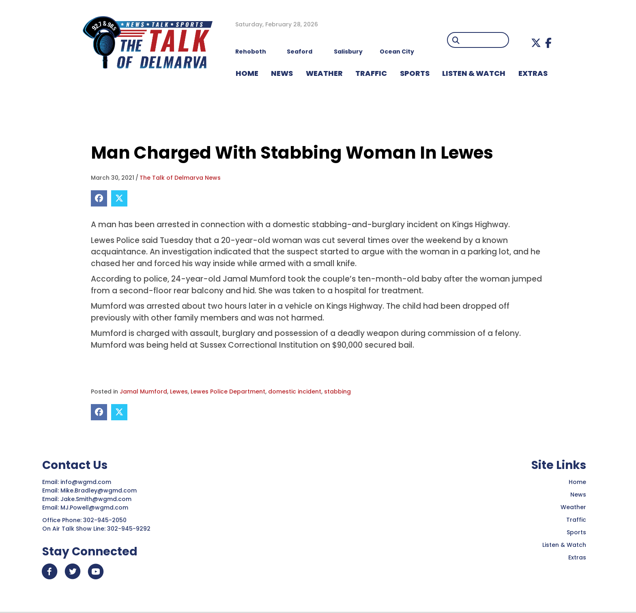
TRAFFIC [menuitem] (371, 73)
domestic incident (294, 391)
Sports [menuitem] (415, 73)
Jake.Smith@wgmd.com (96, 499)
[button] (536, 43)
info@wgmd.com (86, 482)
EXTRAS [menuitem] (533, 73)
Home (577, 482)
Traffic (576, 520)
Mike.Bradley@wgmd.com (98, 490)
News (578, 494)
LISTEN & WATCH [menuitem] (473, 73)
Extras (577, 557)
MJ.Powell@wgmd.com (95, 507)
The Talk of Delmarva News (180, 178)
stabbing (337, 391)
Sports (576, 532)
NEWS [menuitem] (282, 73)
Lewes (179, 391)
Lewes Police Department (228, 391)
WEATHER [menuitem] (324, 73)
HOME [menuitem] (247, 73)
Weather (573, 507)
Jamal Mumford (143, 391)
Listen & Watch (564, 545)
